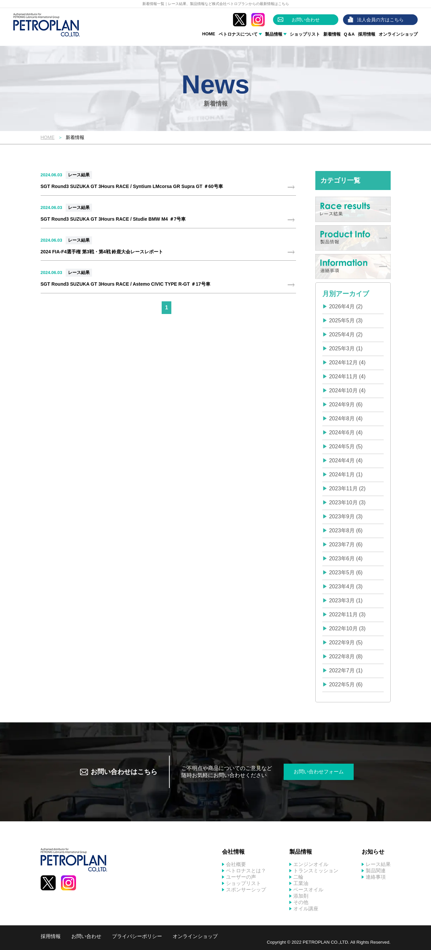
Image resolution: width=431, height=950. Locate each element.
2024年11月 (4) (347, 376)
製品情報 (273, 34)
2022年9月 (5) (346, 642)
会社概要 (236, 864)
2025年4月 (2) (346, 334)
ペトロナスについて (238, 34)
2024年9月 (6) (346, 404)
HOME (208, 33)
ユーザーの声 (241, 877)
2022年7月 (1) (346, 670)
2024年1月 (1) (346, 474)
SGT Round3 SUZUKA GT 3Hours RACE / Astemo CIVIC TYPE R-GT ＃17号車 (125, 284)
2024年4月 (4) (346, 460)
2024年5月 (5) (346, 446)
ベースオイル (308, 889)
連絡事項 (376, 877)
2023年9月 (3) (346, 516)
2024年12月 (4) (347, 362)
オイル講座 (305, 908)
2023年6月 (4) (346, 558)
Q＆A (349, 34)
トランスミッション (315, 870)
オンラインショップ (398, 34)
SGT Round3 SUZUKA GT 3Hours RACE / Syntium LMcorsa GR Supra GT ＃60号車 (132, 186)
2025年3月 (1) (346, 348)
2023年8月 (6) (346, 530)
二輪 (298, 877)
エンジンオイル (310, 864)
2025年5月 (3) (346, 320)
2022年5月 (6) (346, 684)
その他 (300, 902)
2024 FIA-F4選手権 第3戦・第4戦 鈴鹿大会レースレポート (102, 251)
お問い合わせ (306, 19)
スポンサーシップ (246, 889)
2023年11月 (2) (347, 488)
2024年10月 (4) (347, 390)
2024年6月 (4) (346, 432)
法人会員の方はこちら (380, 19)
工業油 (300, 883)
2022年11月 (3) (347, 614)
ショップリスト (305, 34)
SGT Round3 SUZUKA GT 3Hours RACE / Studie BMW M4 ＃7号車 (113, 219)
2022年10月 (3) (347, 628)
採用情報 (366, 34)
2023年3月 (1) (346, 600)
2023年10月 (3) (347, 502)
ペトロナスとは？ (246, 870)
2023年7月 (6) (346, 544)
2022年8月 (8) (346, 656)
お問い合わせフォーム (319, 771)
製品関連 (376, 870)
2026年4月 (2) (346, 306)
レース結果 (79, 174)
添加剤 (300, 896)
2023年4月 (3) (346, 586)
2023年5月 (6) (346, 572)
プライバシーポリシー (137, 936)
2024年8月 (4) (346, 418)
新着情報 (332, 34)
